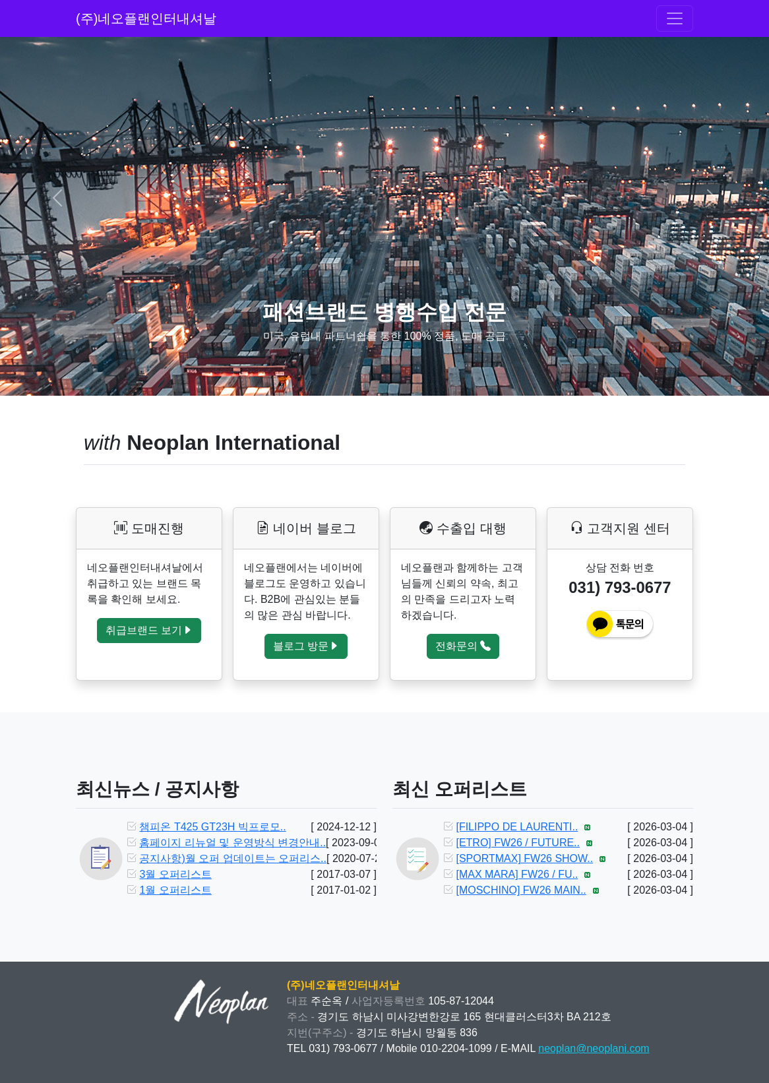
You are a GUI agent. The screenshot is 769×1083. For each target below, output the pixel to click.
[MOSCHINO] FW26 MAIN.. (521, 890)
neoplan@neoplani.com (593, 1048)
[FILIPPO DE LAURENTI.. (517, 826)
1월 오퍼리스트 (175, 890)
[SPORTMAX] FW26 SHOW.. (524, 858)
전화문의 (463, 646)
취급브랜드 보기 (149, 630)
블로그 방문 (306, 646)
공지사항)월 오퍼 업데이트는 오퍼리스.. (232, 858)
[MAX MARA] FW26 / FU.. (517, 874)
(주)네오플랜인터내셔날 (146, 18)
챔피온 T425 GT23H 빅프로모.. (212, 826)
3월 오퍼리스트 (175, 874)
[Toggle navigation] (674, 18)
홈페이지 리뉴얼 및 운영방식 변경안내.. (232, 842)
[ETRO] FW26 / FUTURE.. (518, 842)
